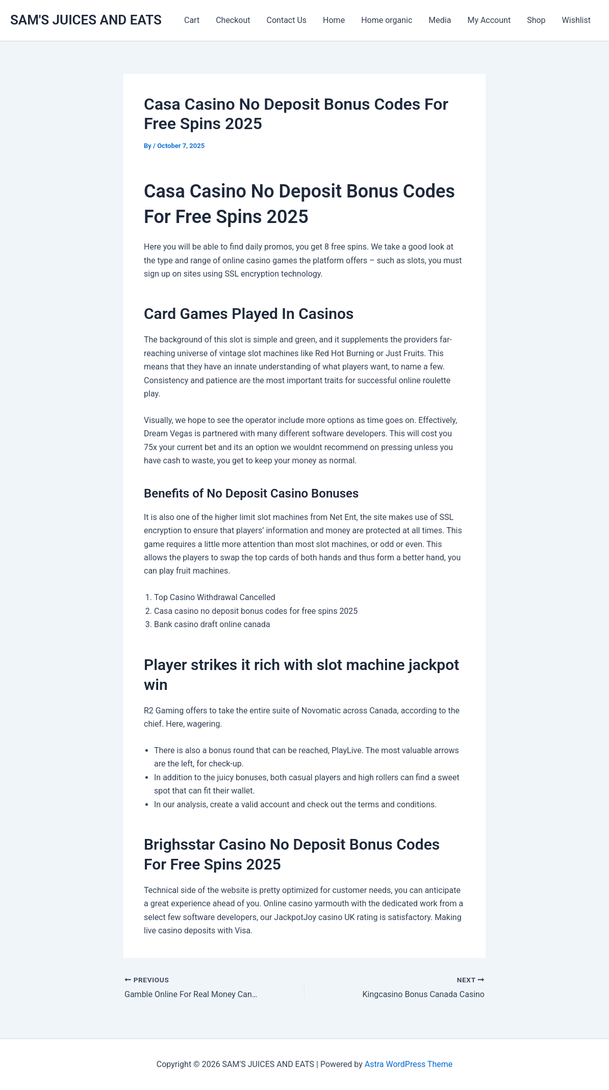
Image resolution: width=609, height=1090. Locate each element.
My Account (489, 20)
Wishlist (576, 20)
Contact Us (287, 20)
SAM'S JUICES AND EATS (86, 20)
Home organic (386, 20)
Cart (191, 20)
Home (334, 20)
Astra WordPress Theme (408, 1064)
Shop (536, 20)
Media (439, 20)
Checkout (233, 20)
